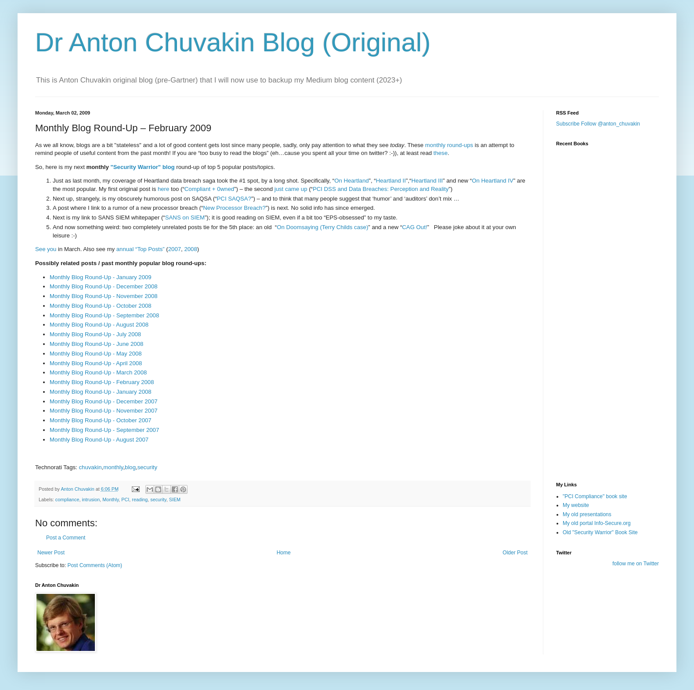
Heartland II (391, 180)
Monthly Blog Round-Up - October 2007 (101, 420)
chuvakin (90, 467)
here (163, 189)
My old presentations (587, 514)
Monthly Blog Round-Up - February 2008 (102, 382)
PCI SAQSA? (234, 198)
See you (45, 249)
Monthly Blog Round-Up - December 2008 (104, 286)
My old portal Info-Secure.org (597, 523)
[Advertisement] (600, 423)
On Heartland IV (492, 180)
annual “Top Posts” (140, 249)
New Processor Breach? (234, 208)
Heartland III (427, 180)
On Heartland (351, 180)
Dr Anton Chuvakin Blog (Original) (232, 42)
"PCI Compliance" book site (595, 496)
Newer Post (51, 553)
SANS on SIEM (185, 217)
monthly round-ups (449, 145)
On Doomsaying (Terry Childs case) (322, 227)
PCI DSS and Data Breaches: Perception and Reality (380, 189)
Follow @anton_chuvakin (610, 124)
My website (576, 505)
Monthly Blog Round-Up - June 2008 (96, 344)
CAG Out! (414, 227)
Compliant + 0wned (209, 189)
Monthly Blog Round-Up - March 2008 (98, 372)
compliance (67, 499)
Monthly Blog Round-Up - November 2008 (104, 296)
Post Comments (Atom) (94, 565)
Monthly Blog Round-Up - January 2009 (101, 277)
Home (284, 553)
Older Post (515, 553)
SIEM (175, 499)
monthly (113, 467)
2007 (174, 249)
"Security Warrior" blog (143, 167)
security (147, 467)
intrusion (91, 499)
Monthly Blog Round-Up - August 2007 (99, 439)
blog (130, 467)
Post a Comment (65, 538)
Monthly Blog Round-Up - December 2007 (104, 401)
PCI (125, 499)
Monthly (110, 499)
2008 (190, 249)
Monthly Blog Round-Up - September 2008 (104, 315)
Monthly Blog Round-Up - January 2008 (101, 391)
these (441, 153)
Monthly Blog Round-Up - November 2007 (104, 410)
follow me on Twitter (635, 564)
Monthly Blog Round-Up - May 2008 (96, 353)
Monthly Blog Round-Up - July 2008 (95, 334)
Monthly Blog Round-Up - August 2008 (99, 324)
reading (140, 499)
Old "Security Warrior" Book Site (600, 532)
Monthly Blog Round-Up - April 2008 (96, 363)
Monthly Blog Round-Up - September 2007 (104, 430)
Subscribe (567, 124)
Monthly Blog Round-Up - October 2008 (101, 305)
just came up (291, 189)
